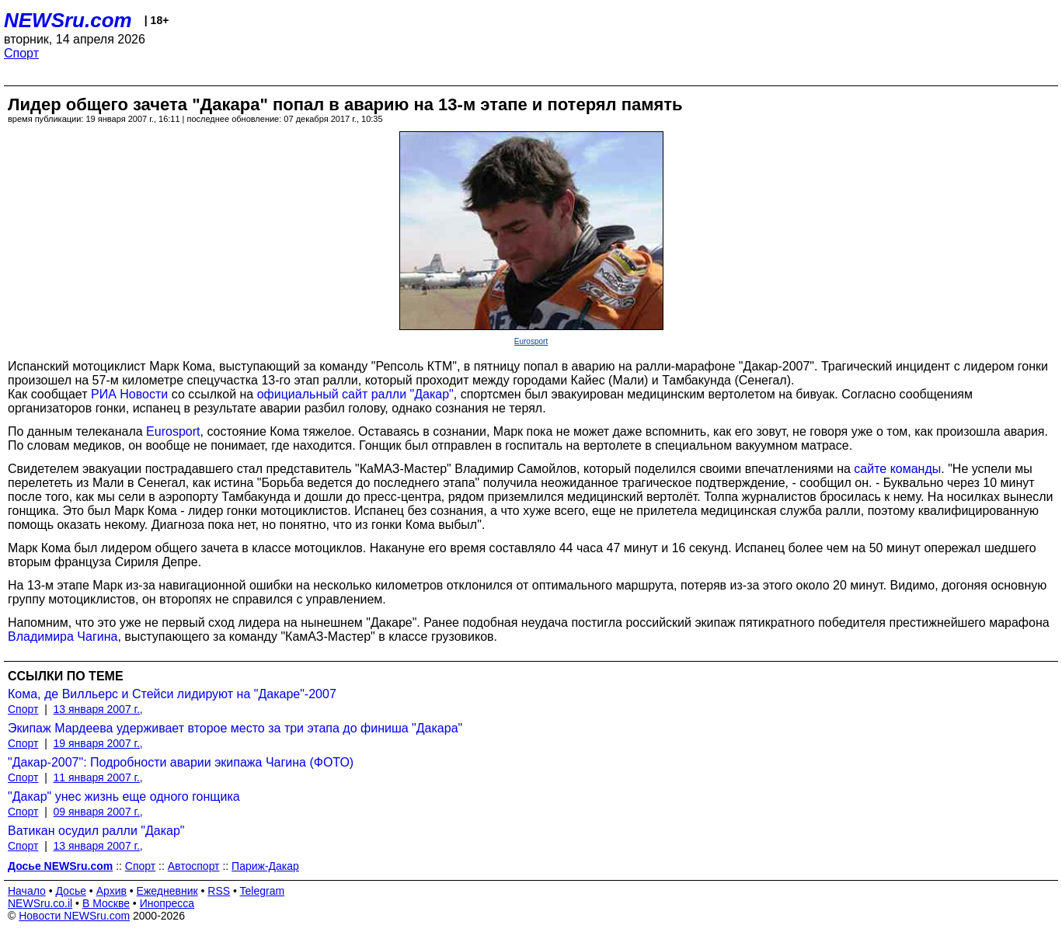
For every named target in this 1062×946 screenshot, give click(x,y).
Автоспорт (194, 866)
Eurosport (531, 341)
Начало (27, 891)
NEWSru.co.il (40, 903)
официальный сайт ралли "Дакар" (355, 394)
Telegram (262, 891)
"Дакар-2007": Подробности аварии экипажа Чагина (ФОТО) (180, 762)
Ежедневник (167, 891)
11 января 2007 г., (98, 777)
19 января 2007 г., (98, 743)
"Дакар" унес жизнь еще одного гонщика (124, 796)
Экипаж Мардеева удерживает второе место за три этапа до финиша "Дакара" (235, 728)
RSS (218, 891)
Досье (70, 891)
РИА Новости (129, 394)
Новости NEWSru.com (74, 915)
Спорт (21, 53)
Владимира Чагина (62, 636)
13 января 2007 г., (98, 709)
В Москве (106, 903)
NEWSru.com (68, 20)
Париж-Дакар (265, 866)
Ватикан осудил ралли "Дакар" (96, 830)
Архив (111, 891)
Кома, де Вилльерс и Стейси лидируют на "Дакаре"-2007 (172, 694)
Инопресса (167, 903)
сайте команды (897, 468)
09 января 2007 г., (98, 811)
